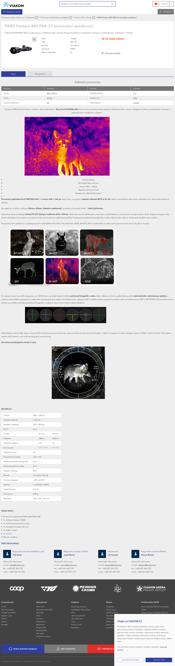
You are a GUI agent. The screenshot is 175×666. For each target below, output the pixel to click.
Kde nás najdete (7, 610)
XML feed (40, 633)
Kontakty (4, 624)
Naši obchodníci (66, 648)
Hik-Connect (111, 610)
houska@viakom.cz (113, 565)
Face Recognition (113, 616)
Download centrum (78, 607)
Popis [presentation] (13, 74)
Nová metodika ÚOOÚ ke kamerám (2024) (155, 608)
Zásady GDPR (41, 630)
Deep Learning (112, 624)
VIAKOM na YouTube (109, 648)
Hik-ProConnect (112, 613)
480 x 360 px (52, 93)
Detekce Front (111, 622)
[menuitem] (11, 11)
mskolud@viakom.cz (147, 565)
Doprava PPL (41, 627)
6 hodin (136, 103)
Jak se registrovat (78, 616)
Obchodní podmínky (44, 610)
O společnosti (7, 602)
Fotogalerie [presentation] (40, 74)
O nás (3, 607)
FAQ (73, 613)
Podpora (75, 602)
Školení (4, 618)
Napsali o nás (6, 616)
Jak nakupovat (76, 618)
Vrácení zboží (76, 624)
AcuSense (110, 607)
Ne (48, 103)
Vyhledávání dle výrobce (81, 610)
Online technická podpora (23, 648)
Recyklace (75, 627)
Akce (38, 616)
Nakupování (41, 602)
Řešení (109, 602)
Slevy (73, 622)
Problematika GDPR (150, 602)
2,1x (134, 93)
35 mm (49, 98)
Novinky (39, 618)
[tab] (13, 74)
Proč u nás (40, 607)
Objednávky (41, 622)
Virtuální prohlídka (8, 613)
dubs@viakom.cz (17, 565)
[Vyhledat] (112, 4)
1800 (135, 98)
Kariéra (4, 622)
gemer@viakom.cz (69, 565)
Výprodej (40, 613)
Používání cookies (43, 636)
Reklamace (40, 624)
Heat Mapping (111, 618)
